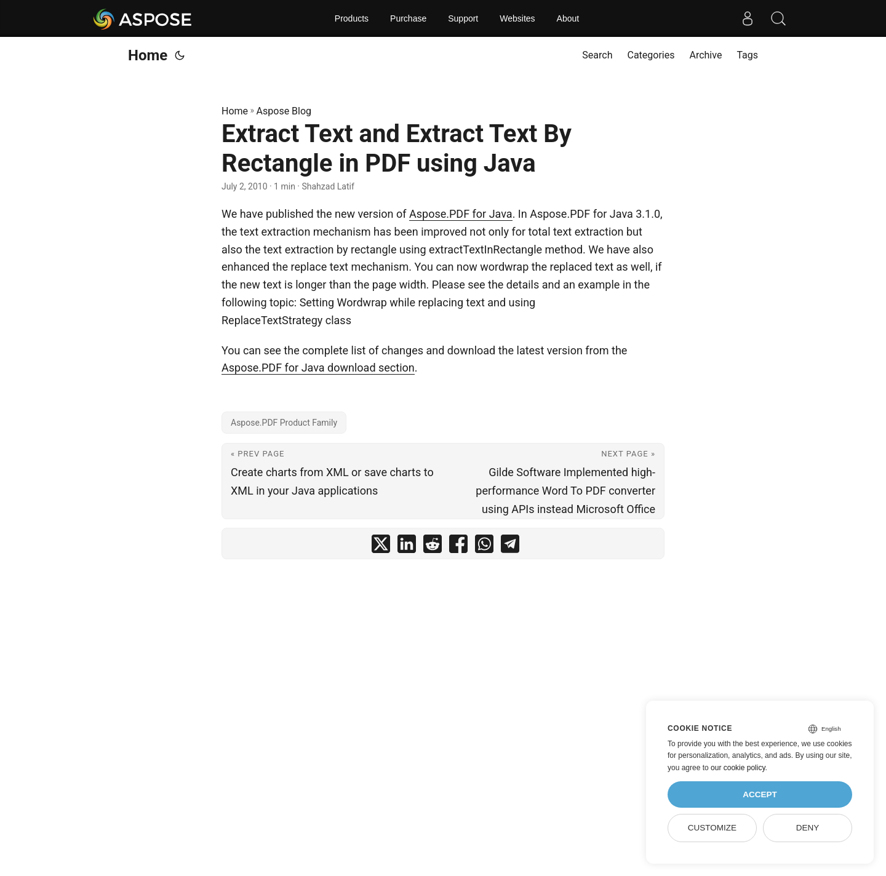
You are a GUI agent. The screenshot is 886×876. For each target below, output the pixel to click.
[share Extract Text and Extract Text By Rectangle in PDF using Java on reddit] (432, 547)
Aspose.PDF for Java (461, 213)
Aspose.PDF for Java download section (318, 367)
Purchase (408, 18)
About (568, 18)
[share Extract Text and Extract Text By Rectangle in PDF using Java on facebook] (458, 547)
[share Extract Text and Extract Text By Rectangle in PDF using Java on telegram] (510, 547)
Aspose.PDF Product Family (284, 423)
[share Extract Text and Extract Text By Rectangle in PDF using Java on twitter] (381, 547)
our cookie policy (738, 767)
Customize (712, 827)
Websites (517, 18)
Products (352, 18)
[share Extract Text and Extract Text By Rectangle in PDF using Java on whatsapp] (484, 547)
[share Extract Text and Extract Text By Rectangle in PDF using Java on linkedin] (406, 547)
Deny (808, 827)
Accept (760, 794)
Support (463, 18)
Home (147, 55)
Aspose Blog (284, 111)
